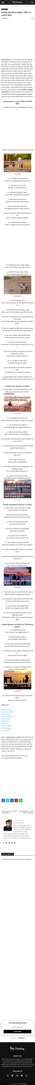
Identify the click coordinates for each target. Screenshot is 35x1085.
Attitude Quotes (6, 728)
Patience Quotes (6, 716)
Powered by (17, 1038)
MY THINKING (23, 1084)
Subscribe (17, 1031)
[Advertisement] (17, 38)
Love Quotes (5, 719)
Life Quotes (5, 723)
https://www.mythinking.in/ (18, 822)
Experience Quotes (7, 712)
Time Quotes (5, 730)
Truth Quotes (5, 714)
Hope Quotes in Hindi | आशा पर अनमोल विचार (9, 812)
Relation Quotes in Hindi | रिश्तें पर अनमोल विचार (26, 812)
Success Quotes (6, 725)
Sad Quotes (5, 721)
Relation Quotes (6, 709)
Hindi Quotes (4, 9)
